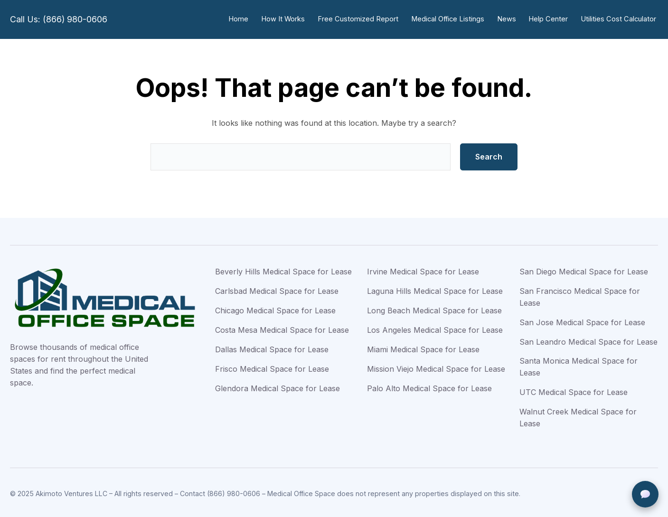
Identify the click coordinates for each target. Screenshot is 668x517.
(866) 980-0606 (233, 492)
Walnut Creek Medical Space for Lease (578, 415)
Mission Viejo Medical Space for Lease (436, 367)
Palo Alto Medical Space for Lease (429, 386)
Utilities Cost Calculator (619, 19)
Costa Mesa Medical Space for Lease (282, 328)
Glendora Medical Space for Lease (277, 386)
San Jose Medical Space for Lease (582, 320)
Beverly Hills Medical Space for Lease (283, 269)
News (509, 19)
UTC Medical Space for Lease (573, 390)
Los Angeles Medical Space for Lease (435, 328)
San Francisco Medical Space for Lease (579, 295)
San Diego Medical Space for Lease (583, 269)
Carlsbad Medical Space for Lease (277, 289)
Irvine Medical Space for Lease (423, 269)
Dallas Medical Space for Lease (272, 347)
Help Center (550, 19)
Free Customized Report (362, 19)
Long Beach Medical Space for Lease (434, 308)
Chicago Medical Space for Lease (275, 308)
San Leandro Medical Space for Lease (588, 340)
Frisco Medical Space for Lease (272, 367)
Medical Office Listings (451, 19)
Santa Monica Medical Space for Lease (578, 365)
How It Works (289, 19)
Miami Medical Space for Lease (423, 347)
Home (245, 19)
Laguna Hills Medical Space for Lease (435, 289)
